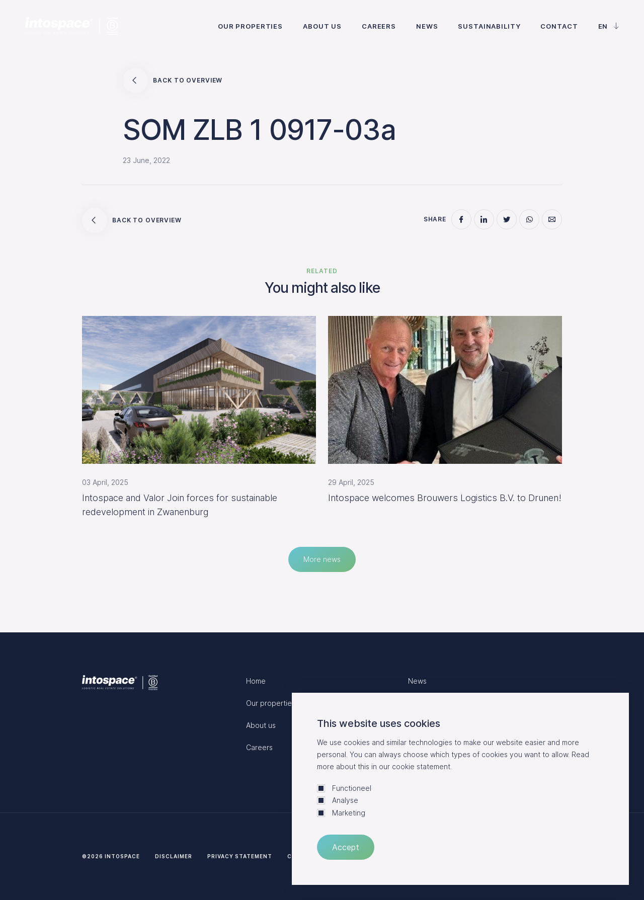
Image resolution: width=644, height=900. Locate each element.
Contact (559, 26)
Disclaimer (173, 856)
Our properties (250, 26)
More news (322, 559)
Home (256, 681)
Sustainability (489, 26)
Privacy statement (239, 856)
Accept (345, 847)
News (427, 26)
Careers (379, 26)
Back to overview (172, 80)
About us (322, 26)
